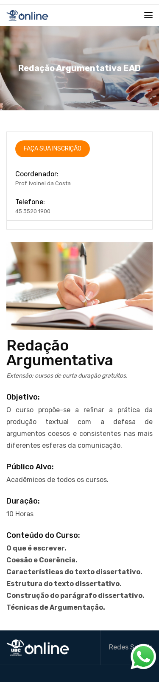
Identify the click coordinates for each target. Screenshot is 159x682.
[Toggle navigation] (148, 15)
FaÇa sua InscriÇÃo (52, 148)
